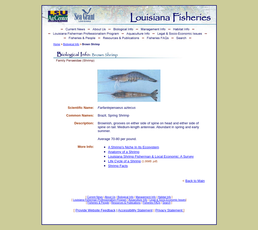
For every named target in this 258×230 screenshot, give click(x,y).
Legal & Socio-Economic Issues (167, 199)
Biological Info (71, 44)
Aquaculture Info (137, 199)
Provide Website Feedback (96, 210)
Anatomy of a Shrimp (123, 152)
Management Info (146, 197)
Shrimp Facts (118, 166)
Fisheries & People (98, 202)
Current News (95, 197)
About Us (110, 197)
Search (167, 202)
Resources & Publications (126, 202)
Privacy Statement (169, 210)
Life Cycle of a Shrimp (124, 161)
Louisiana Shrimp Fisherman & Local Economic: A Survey (151, 156)
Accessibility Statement (135, 210)
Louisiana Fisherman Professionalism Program (99, 199)
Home (56, 44)
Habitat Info (164, 197)
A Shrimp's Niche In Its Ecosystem (133, 147)
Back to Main (195, 181)
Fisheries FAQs (151, 202)
